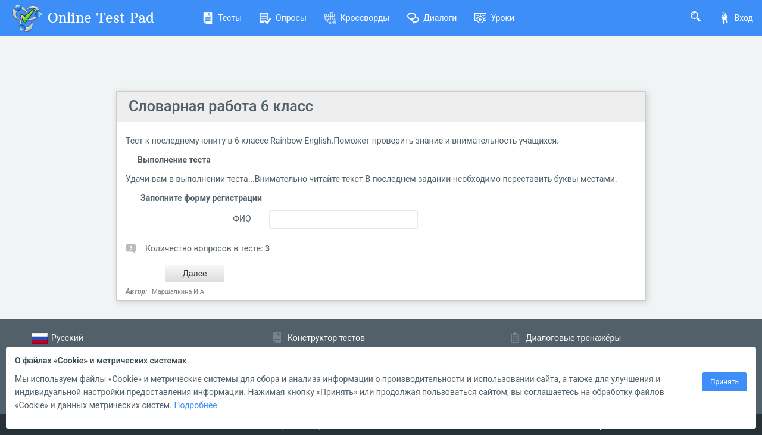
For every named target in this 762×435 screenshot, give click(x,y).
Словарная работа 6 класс (221, 106)
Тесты (222, 18)
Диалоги (432, 18)
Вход (736, 18)
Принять (724, 382)
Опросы (283, 18)
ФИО (242, 218)
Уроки (494, 18)
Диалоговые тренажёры (573, 338)
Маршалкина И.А (178, 292)
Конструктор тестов (326, 338)
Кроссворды (356, 18)
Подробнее (195, 405)
